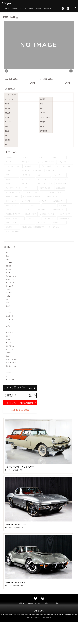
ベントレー (9, 332)
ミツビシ (9, 352)
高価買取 (31, 8)
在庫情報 (21, 603)
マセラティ (9, 349)
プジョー (9, 326)
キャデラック (10, 282)
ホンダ (8, 336)
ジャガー (9, 292)
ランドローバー (11, 362)
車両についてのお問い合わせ (20, 403)
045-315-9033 (19, 410)
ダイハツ (9, 299)
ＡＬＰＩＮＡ (10, 379)
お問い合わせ (47, 8)
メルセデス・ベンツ (12, 359)
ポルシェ (9, 342)
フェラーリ (9, 316)
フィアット (9, 312)
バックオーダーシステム (19, 8)
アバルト (9, 272)
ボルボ (8, 339)
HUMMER (9, 262)
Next (71, 71)
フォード (9, 322)
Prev (6, 71)
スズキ (8, 296)
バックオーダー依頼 (34, 603)
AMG (7, 252)
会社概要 (38, 8)
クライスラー (10, 286)
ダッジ (8, 302)
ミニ (7, 356)
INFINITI (8, 266)
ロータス (9, 372)
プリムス (9, 329)
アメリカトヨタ (11, 276)
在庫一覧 (7, 8)
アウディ (9, 269)
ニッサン (9, 309)
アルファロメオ (11, 279)
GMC (7, 259)
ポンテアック (10, 346)
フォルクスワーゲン (12, 319)
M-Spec (7, 3)
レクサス (9, 369)
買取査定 (47, 603)
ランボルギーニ (11, 366)
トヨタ (8, 306)
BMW (7, 256)
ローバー (9, 376)
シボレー (9, 289)
